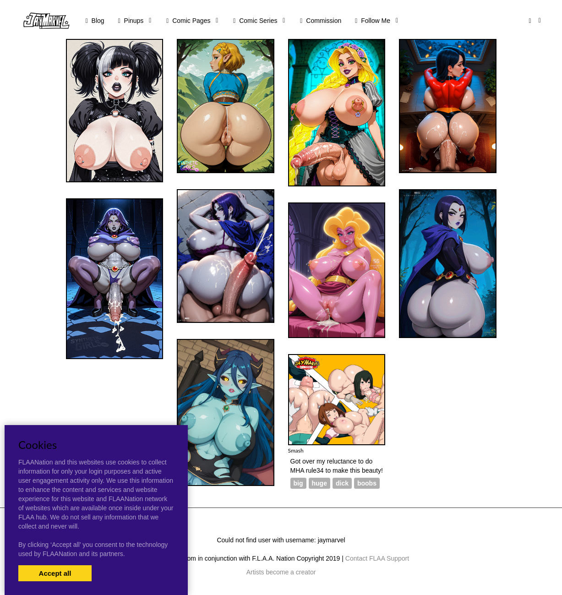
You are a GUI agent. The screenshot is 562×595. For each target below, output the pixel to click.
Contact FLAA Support (377, 558)
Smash (296, 450)
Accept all (55, 573)
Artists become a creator (281, 572)
